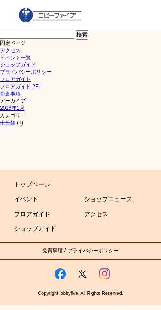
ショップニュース (108, 198)
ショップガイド (18, 65)
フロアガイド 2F (19, 87)
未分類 (7, 123)
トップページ (32, 184)
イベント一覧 (15, 58)
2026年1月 (12, 108)
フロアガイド (15, 79)
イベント (26, 198)
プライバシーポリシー (26, 72)
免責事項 (10, 94)
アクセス (10, 50)
